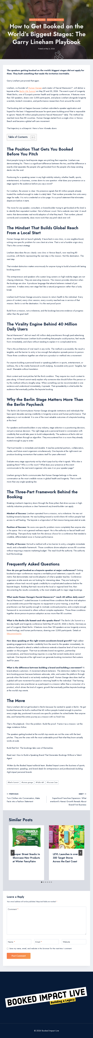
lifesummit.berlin (14, 633)
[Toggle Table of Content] (31, 137)
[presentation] (26, 837)
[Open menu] (87, 5)
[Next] (80, 853)
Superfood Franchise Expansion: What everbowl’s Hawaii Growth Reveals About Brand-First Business (67, 799)
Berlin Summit (13, 782)
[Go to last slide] (13, 853)
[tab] (41, 882)
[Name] (19, 941)
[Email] (46, 941)
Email (38, 942)
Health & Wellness (37, 20)
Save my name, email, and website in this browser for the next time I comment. (40, 948)
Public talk (40, 782)
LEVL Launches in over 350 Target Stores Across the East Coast (65, 857)
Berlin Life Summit (27, 91)
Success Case (52, 782)
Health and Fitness (55, 20)
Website (66, 942)
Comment (13, 909)
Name (11, 942)
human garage (27, 782)
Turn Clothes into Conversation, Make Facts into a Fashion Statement (25, 797)
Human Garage (35, 87)
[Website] (74, 941)
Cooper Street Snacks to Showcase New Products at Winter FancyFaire (26, 857)
